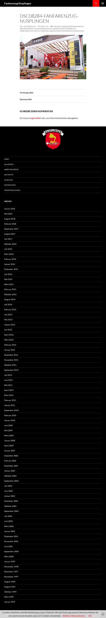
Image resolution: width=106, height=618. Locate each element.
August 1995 (9, 587)
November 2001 (11, 541)
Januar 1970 (9, 602)
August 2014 (9, 299)
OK (90, 615)
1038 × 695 (44, 26)
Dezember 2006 (11, 455)
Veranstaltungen (12, 190)
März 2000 (9, 556)
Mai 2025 (8, 214)
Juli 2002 (8, 516)
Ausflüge (8, 180)
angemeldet (35, 118)
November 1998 (11, 566)
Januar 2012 (9, 350)
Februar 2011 (10, 400)
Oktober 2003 (10, 476)
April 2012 (9, 335)
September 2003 (11, 481)
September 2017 (11, 229)
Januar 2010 (9, 420)
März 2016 (9, 254)
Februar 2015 (10, 289)
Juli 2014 (8, 304)
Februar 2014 (10, 309)
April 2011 (9, 390)
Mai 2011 (8, 385)
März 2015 (9, 284)
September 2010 (11, 410)
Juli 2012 (8, 329)
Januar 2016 (9, 264)
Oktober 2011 (10, 365)
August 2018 (9, 219)
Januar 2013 (9, 324)
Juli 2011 (8, 375)
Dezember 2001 (11, 536)
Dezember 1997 (11, 571)
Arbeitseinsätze (11, 169)
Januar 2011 (9, 405)
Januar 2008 (9, 440)
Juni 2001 (8, 546)
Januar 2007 (9, 450)
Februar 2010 (10, 415)
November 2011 (11, 360)
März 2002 (9, 526)
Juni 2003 (8, 491)
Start (6, 159)
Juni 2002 (8, 521)
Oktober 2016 (10, 244)
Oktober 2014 (10, 294)
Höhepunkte (10, 185)
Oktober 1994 (10, 592)
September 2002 (11, 511)
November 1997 (11, 576)
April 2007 (9, 445)
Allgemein (9, 164)
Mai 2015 (8, 279)
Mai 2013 (8, 319)
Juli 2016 (8, 249)
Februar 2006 (10, 461)
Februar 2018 (10, 224)
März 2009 (9, 435)
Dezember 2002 (11, 501)
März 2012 (9, 340)
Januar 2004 (9, 471)
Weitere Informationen (74, 615)
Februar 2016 (10, 259)
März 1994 (9, 597)
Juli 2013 (8, 314)
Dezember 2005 (11, 466)
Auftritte (8, 175)
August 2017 (9, 234)
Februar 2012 (10, 345)
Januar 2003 (9, 496)
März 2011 (9, 395)
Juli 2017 (8, 239)
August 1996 (9, 581)
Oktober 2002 (10, 506)
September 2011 (11, 370)
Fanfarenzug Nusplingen (17, 3)
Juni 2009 (8, 425)
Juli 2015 (8, 274)
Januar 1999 (9, 561)
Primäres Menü (102, 3)
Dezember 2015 (11, 269)
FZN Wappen (53, 139)
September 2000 (11, 551)
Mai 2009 (8, 430)
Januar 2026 (9, 208)
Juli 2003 (8, 486)
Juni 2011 (8, 380)
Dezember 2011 (11, 355)
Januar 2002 (9, 531)
